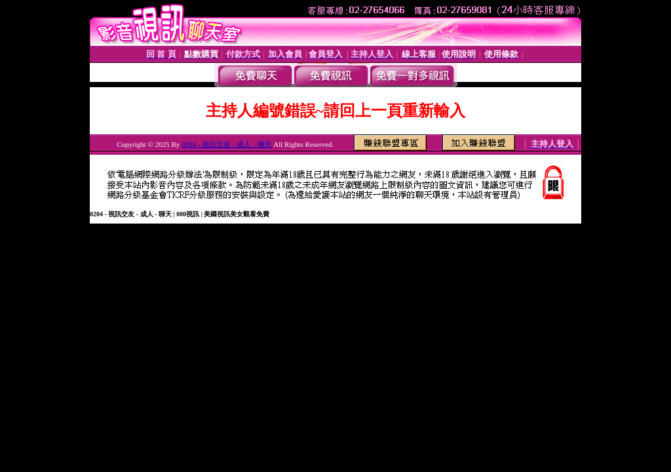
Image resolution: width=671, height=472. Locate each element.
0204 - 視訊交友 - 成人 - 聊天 (227, 144)
